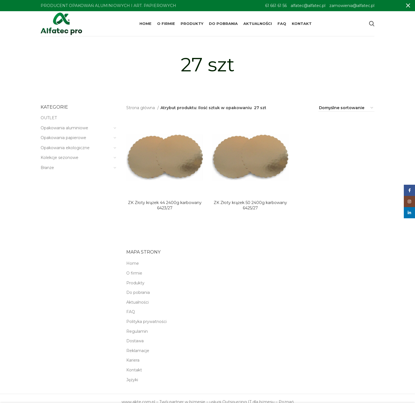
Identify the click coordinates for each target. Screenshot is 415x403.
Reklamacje (137, 350)
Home (132, 263)
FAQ (130, 311)
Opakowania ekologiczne (65, 147)
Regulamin (137, 331)
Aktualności (137, 302)
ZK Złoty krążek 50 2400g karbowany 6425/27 (250, 205)
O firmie (134, 273)
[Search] (371, 23)
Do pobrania (138, 292)
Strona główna (141, 107)
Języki (132, 379)
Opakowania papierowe (63, 137)
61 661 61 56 (276, 5)
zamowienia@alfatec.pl (351, 5)
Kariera (132, 360)
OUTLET (49, 117)
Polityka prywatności (146, 321)
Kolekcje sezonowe (59, 157)
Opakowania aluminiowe (64, 127)
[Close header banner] (408, 5)
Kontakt (134, 369)
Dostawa (135, 340)
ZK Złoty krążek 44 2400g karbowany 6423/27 (165, 205)
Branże (47, 167)
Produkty (135, 282)
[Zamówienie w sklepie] (346, 108)
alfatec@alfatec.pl (308, 5)
